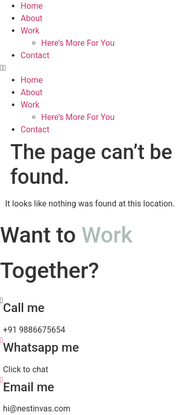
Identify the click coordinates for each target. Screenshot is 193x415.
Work (30, 31)
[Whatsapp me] (1, 340)
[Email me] (1, 380)
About (32, 18)
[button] (96, 68)
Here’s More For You (78, 43)
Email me (28, 387)
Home (32, 6)
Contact (35, 55)
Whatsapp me (41, 347)
